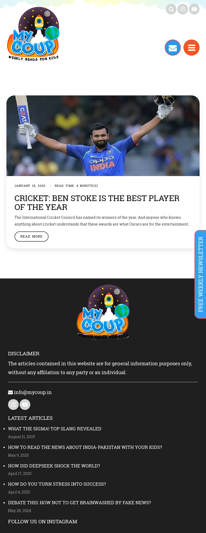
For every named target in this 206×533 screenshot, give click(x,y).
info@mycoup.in (30, 392)
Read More (31, 236)
